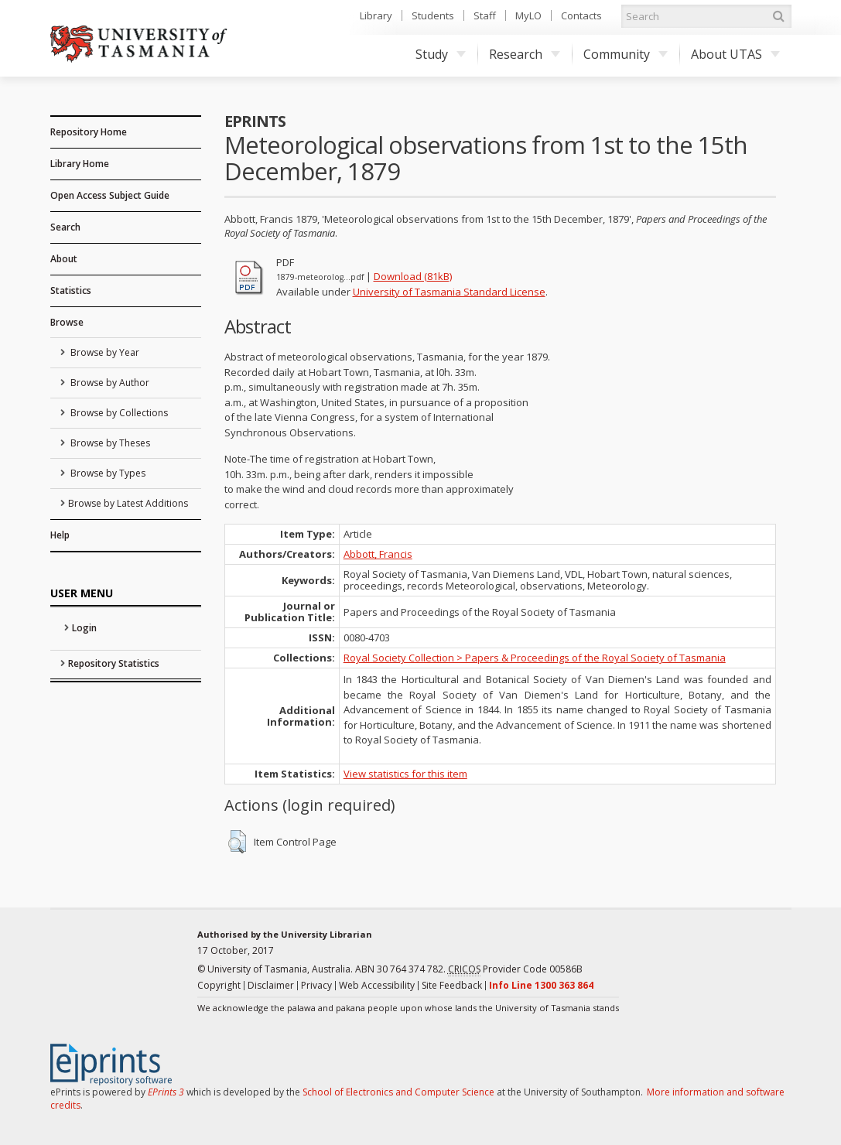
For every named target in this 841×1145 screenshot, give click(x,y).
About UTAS (735, 54)
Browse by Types (106, 473)
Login (84, 627)
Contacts (581, 15)
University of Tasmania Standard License (449, 292)
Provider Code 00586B (515, 969)
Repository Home (88, 131)
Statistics (70, 290)
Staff (484, 15)
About (63, 258)
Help (60, 535)
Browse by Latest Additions (128, 503)
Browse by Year (103, 352)
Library (376, 15)
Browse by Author (108, 382)
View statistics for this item (405, 774)
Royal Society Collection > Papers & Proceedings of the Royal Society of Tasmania (535, 658)
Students (433, 15)
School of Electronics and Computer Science (398, 1092)
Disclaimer (271, 985)
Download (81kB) (413, 276)
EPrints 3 (166, 1092)
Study (440, 54)
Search (65, 227)
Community (625, 54)
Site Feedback (452, 985)
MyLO (528, 15)
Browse (67, 322)
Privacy (316, 985)
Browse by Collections (118, 412)
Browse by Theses (109, 442)
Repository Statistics (113, 663)
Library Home (79, 163)
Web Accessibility (377, 985)
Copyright (219, 985)
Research (524, 54)
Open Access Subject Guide (109, 195)
